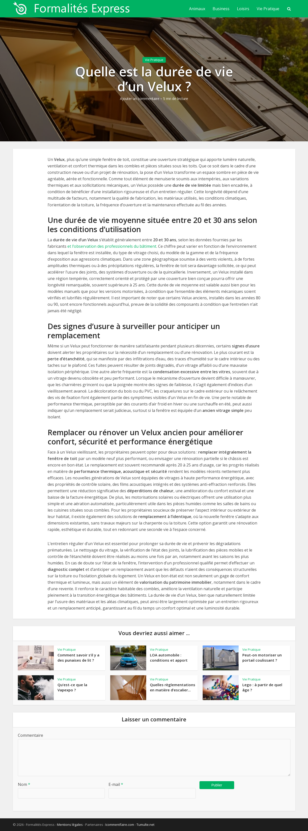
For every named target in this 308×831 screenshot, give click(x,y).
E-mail (116, 784)
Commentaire (30, 735)
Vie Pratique (268, 8)
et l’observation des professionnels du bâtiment (111, 246)
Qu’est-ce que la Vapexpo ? (72, 687)
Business (221, 8)
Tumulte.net (145, 824)
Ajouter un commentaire (139, 98)
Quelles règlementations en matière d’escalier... (172, 687)
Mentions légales (70, 824)
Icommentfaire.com (119, 824)
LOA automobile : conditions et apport (169, 657)
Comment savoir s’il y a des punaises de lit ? (78, 657)
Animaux (197, 8)
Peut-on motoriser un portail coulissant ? (262, 657)
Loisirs (243, 8)
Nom (24, 784)
